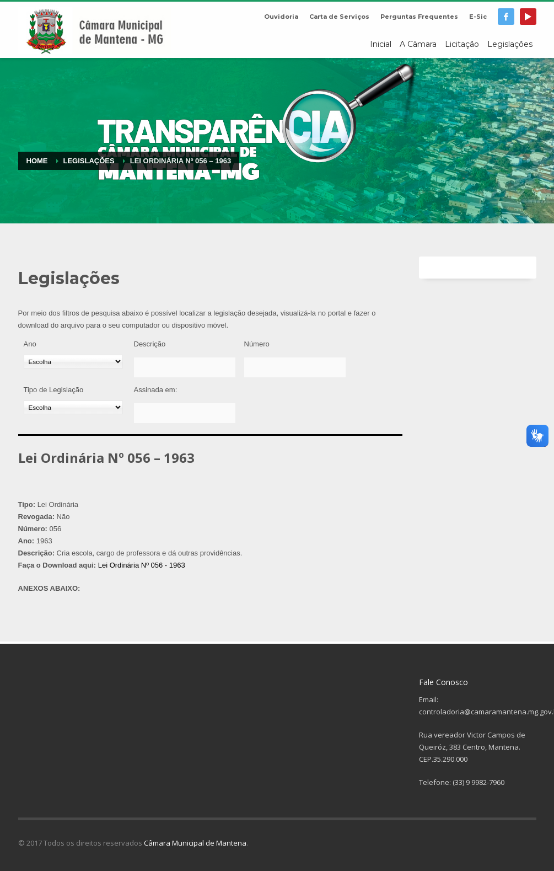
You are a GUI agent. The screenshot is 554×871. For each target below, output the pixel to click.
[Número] (295, 367)
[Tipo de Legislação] (73, 407)
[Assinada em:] (184, 413)
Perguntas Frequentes (419, 16)
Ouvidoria (281, 16)
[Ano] (73, 361)
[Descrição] (184, 367)
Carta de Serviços (339, 16)
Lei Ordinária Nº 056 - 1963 (141, 565)
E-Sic (478, 16)
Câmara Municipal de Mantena (195, 843)
